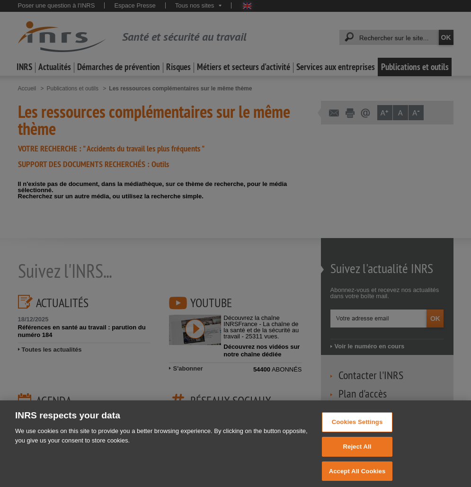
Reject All (357, 451)
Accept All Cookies (357, 475)
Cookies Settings (357, 426)
